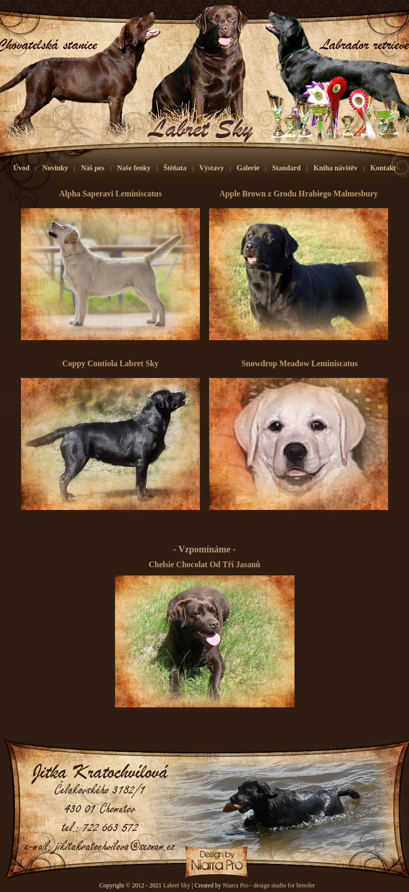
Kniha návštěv (335, 168)
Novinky (55, 168)
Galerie (248, 168)
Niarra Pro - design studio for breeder (269, 885)
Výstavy (211, 168)
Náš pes (92, 168)
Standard (286, 168)
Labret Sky (176, 885)
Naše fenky (134, 168)
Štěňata (175, 168)
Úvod (21, 168)
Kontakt (383, 168)
